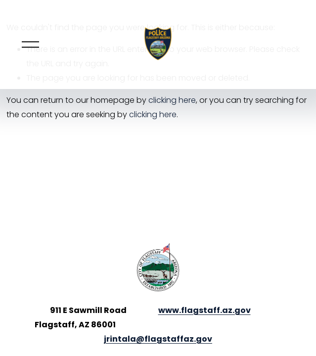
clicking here (172, 100)
